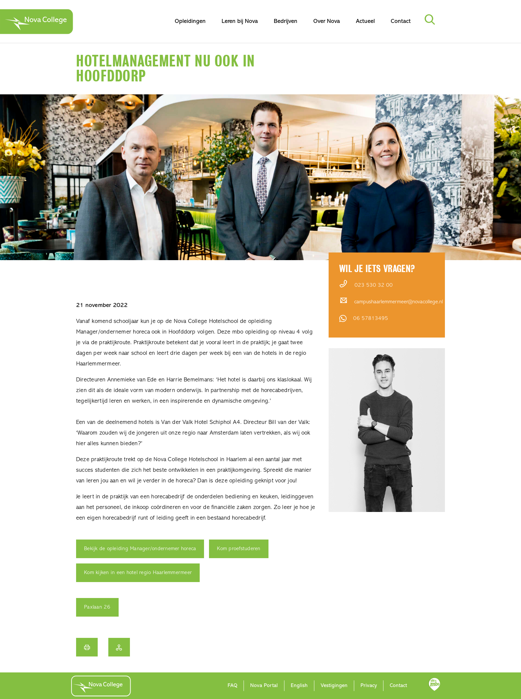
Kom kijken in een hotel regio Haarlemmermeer (138, 572)
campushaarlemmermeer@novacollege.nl (398, 302)
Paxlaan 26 (97, 607)
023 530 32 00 (374, 285)
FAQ (232, 685)
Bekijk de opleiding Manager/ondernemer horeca (140, 548)
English (299, 685)
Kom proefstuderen (238, 548)
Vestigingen (334, 685)
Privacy (369, 685)
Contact (398, 685)
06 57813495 (370, 318)
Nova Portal (264, 685)
